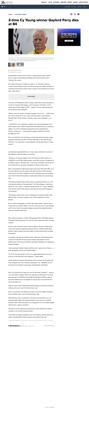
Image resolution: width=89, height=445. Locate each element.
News (10, 14)
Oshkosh (79, 7)
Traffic (75, 2)
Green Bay (67, 7)
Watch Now (83, 2)
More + (85, 7)
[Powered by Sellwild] (52, 407)
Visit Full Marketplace (49, 325)
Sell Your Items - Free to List (27, 326)
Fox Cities (73, 7)
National (56, 2)
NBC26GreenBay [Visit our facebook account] (3, 6)
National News (20, 14)
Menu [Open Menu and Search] (44, 2)
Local (50, 2)
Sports (69, 2)
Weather (63, 2)
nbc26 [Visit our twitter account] (5, 6)
